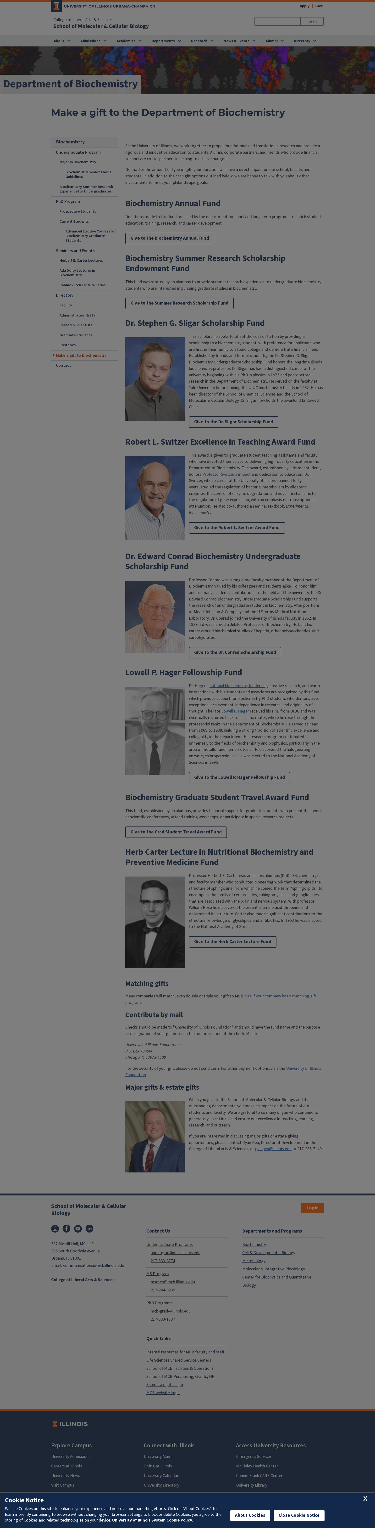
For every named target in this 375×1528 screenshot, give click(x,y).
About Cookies (250, 1515)
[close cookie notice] (365, 1499)
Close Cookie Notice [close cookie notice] (299, 1515)
